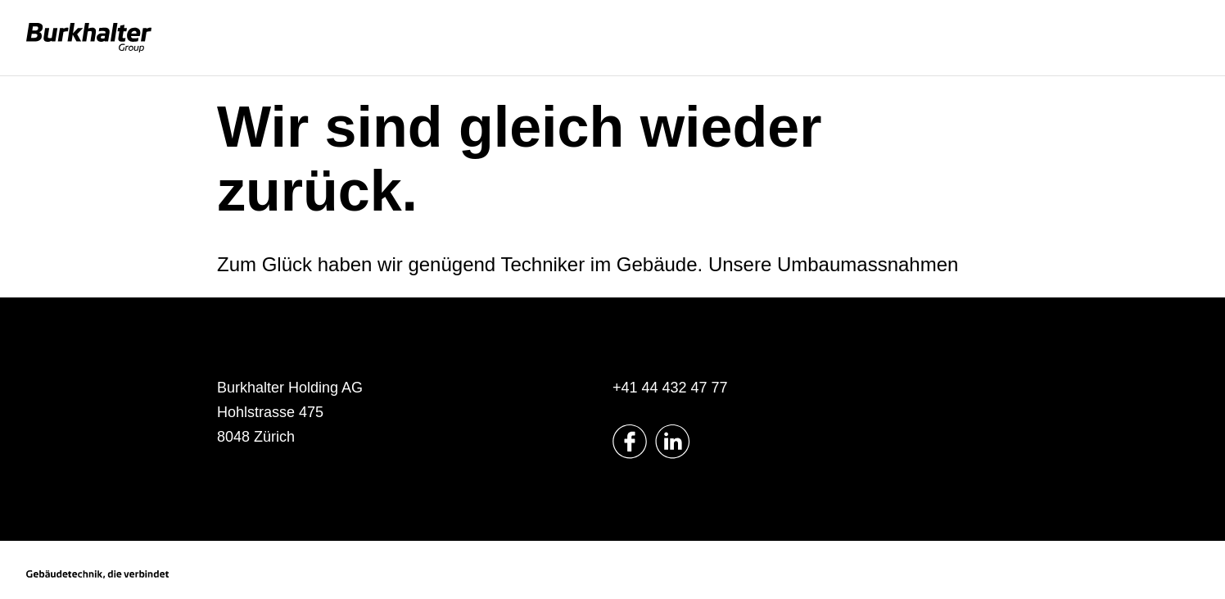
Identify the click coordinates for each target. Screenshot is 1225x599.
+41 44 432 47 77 (670, 387)
